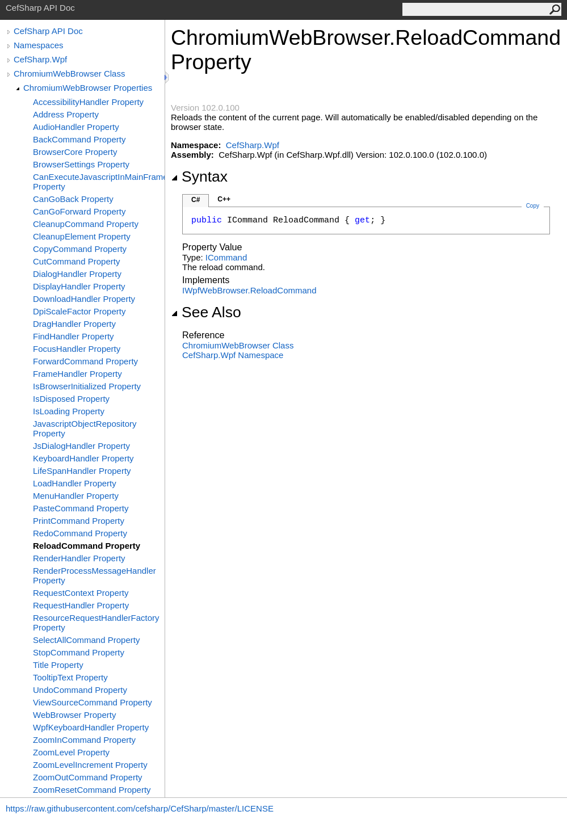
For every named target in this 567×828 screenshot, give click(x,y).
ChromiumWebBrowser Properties (87, 88)
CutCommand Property (76, 261)
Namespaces (39, 45)
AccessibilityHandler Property (88, 102)
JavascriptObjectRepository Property (85, 428)
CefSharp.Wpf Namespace (232, 355)
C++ (223, 199)
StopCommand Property (78, 652)
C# (195, 200)
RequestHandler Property (81, 605)
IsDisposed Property (71, 399)
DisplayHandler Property (79, 286)
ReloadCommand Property (86, 545)
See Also (206, 312)
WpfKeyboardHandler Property (91, 727)
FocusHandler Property (76, 349)
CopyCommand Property (80, 249)
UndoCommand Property (80, 690)
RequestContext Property (80, 593)
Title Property (58, 665)
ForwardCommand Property (85, 361)
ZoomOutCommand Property (87, 777)
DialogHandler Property (77, 274)
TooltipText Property (70, 677)
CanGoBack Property (73, 199)
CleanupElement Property (82, 236)
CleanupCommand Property (85, 224)
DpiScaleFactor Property (79, 311)
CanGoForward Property (79, 211)
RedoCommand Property (80, 533)
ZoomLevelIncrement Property (90, 765)
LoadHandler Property (74, 483)
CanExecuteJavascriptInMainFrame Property (99, 181)
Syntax (199, 176)
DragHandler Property (74, 324)
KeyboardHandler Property (83, 458)
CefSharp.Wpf (40, 59)
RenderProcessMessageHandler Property (94, 575)
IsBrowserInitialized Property (87, 386)
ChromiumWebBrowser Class (69, 73)
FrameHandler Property (77, 374)
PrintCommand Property (78, 521)
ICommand (226, 257)
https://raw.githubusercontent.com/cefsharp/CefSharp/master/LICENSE (140, 808)
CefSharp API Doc (48, 31)
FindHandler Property (73, 336)
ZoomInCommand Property (84, 740)
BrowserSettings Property (81, 164)
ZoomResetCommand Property (92, 790)
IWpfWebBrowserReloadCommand (249, 290)
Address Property (66, 114)
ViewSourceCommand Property (92, 702)
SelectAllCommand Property (86, 640)
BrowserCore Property (75, 152)
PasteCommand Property (80, 508)
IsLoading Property (68, 411)
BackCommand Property (79, 139)
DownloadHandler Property (84, 299)
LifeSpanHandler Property (82, 471)
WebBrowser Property (74, 715)
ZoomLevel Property (71, 752)
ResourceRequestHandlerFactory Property (96, 622)
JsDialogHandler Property (81, 446)
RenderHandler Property (79, 558)
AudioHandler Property (76, 127)
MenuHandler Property (76, 496)
